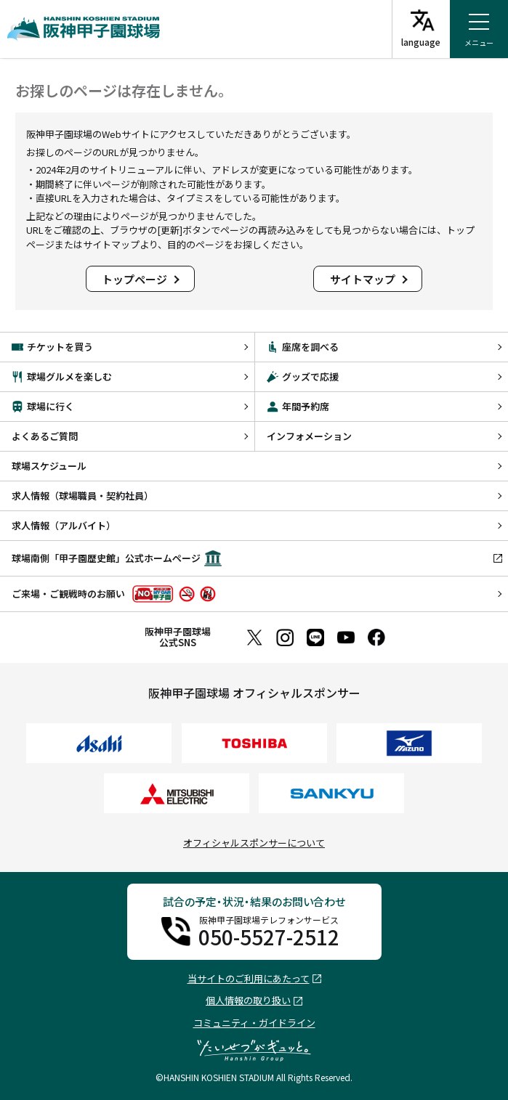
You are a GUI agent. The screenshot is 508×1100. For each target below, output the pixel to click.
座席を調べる (303, 347)
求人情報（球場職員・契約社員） (82, 495)
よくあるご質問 (45, 436)
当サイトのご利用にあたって (249, 979)
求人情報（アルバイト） (64, 525)
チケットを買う (52, 347)
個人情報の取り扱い (248, 1000)
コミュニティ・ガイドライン (254, 1023)
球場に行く (43, 406)
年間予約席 (298, 406)
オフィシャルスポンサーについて (254, 843)
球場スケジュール (49, 466)
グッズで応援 (303, 376)
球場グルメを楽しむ (62, 376)
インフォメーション (309, 436)
